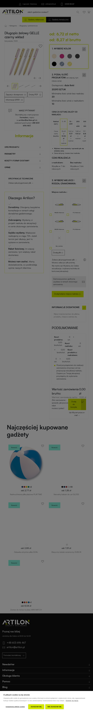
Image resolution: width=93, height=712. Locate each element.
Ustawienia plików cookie (15, 707)
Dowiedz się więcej (72, 701)
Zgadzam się (36, 707)
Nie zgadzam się (54, 707)
